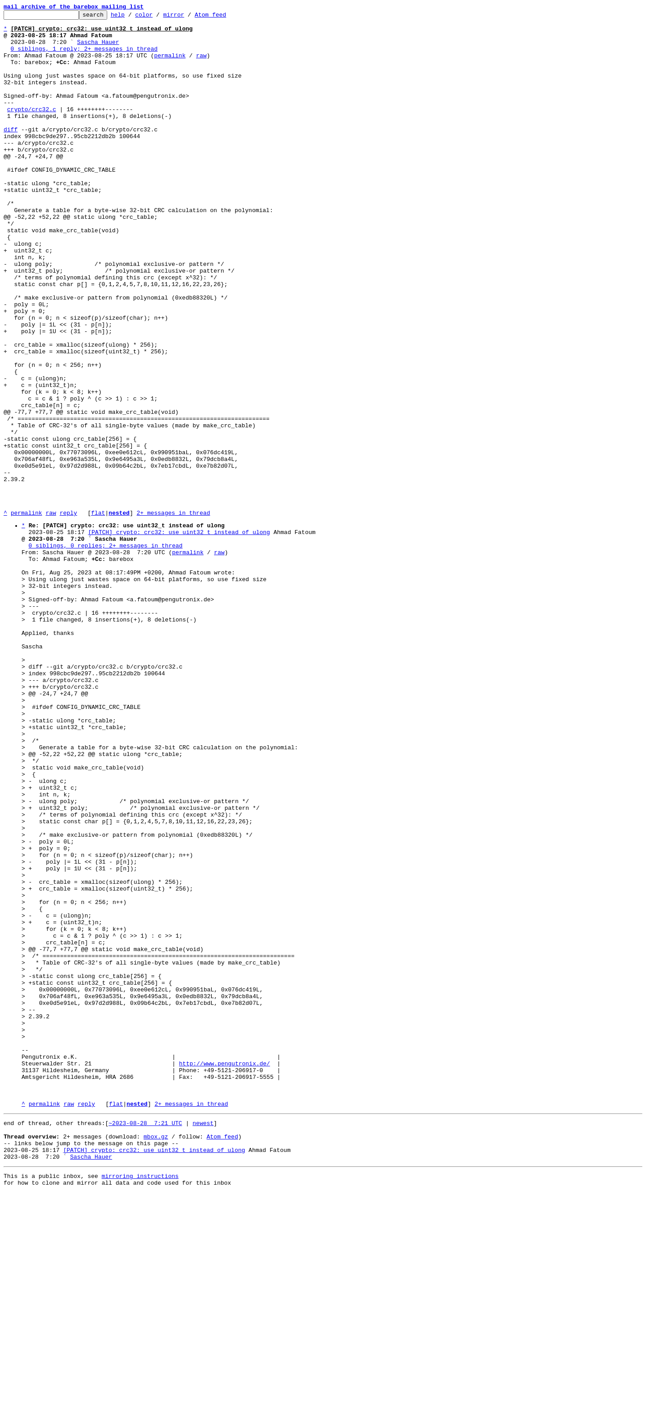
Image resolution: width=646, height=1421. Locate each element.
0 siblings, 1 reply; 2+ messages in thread (84, 56)
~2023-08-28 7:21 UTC (145, 1342)
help (132, 17)
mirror (187, 17)
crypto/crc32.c (31, 129)
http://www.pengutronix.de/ (224, 1273)
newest (203, 1342)
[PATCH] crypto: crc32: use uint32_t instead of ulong (179, 635)
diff (10, 153)
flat (98, 613)
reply (68, 613)
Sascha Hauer (98, 48)
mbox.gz (156, 1358)
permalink (169, 65)
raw (201, 65)
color (157, 17)
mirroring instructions (140, 1403)
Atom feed (224, 17)
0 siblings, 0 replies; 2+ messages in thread (106, 651)
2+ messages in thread (173, 613)
